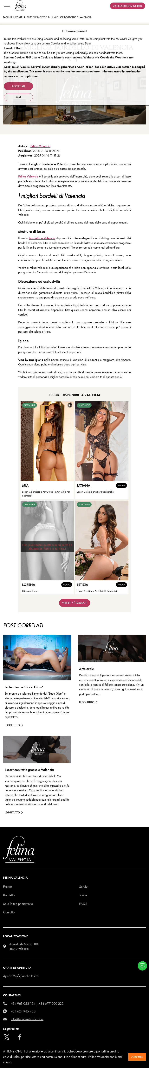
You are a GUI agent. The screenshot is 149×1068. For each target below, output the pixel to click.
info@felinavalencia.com (27, 1019)
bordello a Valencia (42, 238)
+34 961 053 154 (23, 1003)
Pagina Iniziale (13, 17)
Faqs (83, 903)
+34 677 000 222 (51, 1003)
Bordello (9, 895)
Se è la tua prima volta (18, 903)
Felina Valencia (40, 146)
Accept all (18, 86)
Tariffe (83, 895)
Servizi (83, 886)
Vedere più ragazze (74, 603)
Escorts (7, 886)
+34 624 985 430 (23, 1011)
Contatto (9, 912)
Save (19, 97)
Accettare (137, 1057)
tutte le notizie (37, 17)
